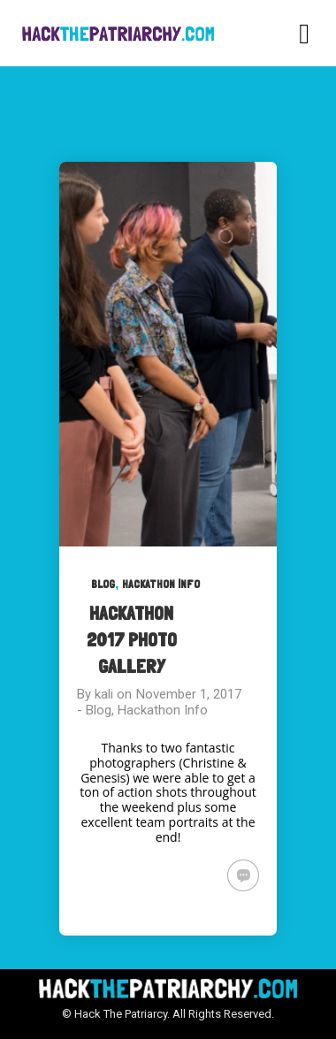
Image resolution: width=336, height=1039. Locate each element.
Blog (103, 584)
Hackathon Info (161, 584)
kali (104, 694)
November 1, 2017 (188, 694)
